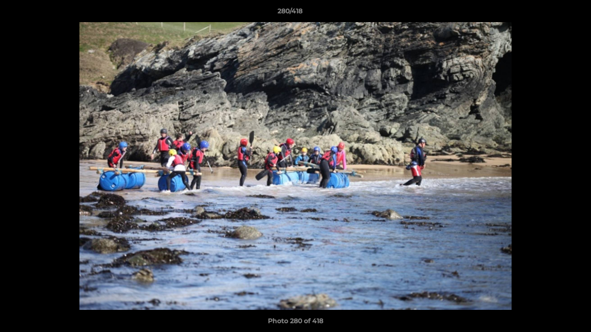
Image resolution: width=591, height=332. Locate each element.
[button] (552, 13)
